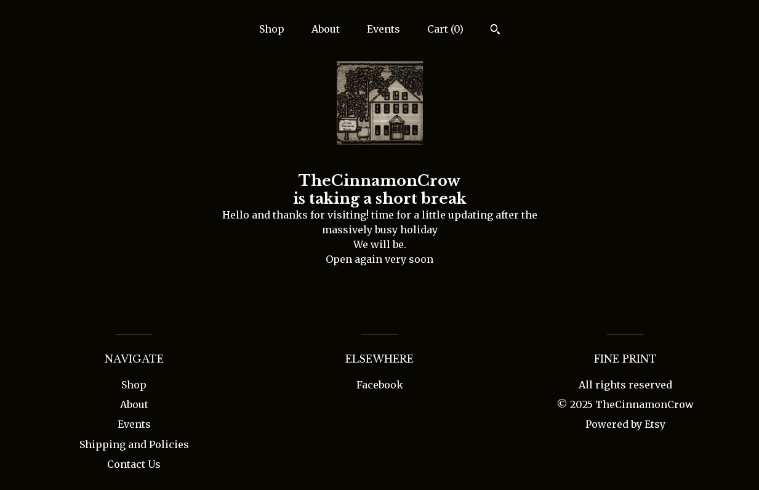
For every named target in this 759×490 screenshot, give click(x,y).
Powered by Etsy (625, 424)
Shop (271, 29)
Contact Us (134, 464)
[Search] (495, 31)
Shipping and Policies (134, 444)
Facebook (379, 385)
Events (383, 29)
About (325, 29)
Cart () (445, 29)
